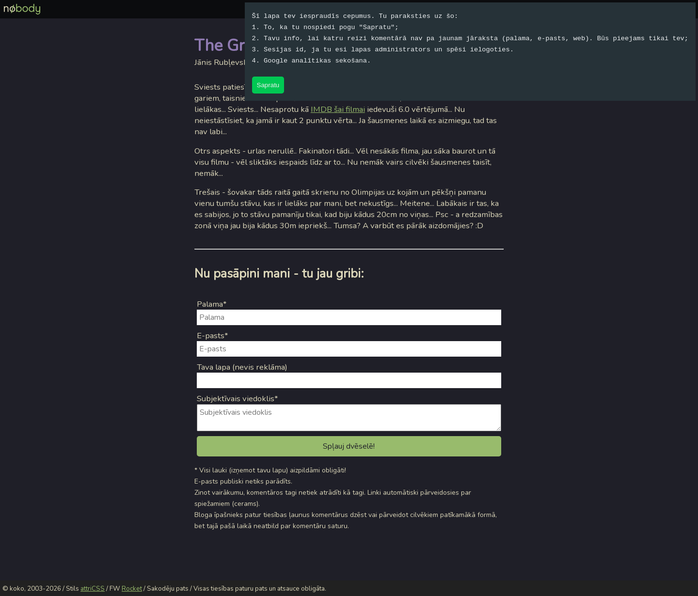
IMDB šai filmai (338, 109)
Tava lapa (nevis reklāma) (242, 367)
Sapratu (268, 85)
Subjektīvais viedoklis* (237, 398)
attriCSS (92, 588)
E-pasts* (212, 335)
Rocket (132, 588)
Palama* (212, 304)
